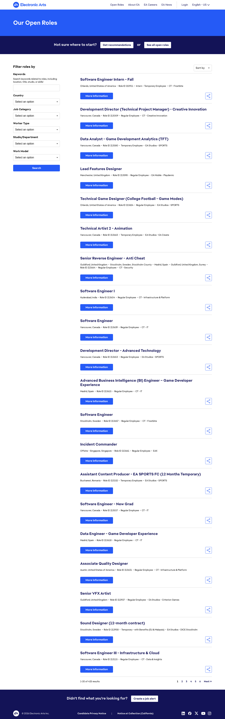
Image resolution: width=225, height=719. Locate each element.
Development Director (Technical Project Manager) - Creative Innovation (143, 109)
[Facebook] (190, 713)
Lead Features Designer (101, 169)
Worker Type (21, 123)
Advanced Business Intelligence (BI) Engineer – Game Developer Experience (136, 383)
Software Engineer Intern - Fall (107, 79)
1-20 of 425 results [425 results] (90, 681)
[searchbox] (31, 102)
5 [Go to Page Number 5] (195, 681)
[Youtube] (203, 713)
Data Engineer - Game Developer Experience (119, 534)
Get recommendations (117, 45)
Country (18, 95)
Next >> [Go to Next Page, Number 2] (208, 681)
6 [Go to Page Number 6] (200, 681)
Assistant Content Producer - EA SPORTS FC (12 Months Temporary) (140, 474)
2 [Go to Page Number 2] (182, 681)
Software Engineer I (97, 291)
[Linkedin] (184, 713)
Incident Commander (98, 444)
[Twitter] (197, 713)
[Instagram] (210, 713)
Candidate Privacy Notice (91, 713)
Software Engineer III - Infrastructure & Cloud (119, 653)
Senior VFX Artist (95, 593)
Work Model (20, 151)
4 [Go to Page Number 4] (191, 681)
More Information (97, 96)
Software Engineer (96, 321)
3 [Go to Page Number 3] (186, 681)
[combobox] (36, 88)
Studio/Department (25, 137)
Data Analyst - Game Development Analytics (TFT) (124, 139)
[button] (208, 96)
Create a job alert (145, 698)
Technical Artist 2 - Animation (106, 228)
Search (36, 168)
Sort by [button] (200, 68)
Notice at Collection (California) (135, 713)
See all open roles (158, 45)
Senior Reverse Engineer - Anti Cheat (112, 258)
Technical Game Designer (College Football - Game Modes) (131, 199)
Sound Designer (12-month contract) (112, 623)
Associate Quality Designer (104, 563)
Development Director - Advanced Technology (120, 351)
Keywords (19, 74)
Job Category (22, 109)
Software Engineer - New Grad (106, 504)
